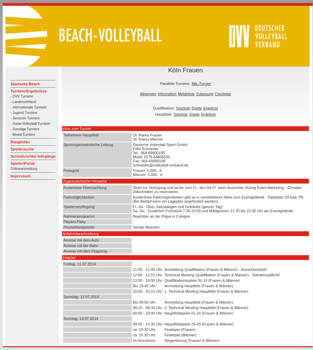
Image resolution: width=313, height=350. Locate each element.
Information (167, 94)
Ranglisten (20, 142)
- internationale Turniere (29, 107)
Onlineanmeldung (24, 169)
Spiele (196, 108)
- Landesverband (23, 102)
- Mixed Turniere (23, 134)
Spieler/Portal (23, 163)
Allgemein (148, 94)
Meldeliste (186, 94)
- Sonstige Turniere (25, 129)
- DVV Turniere (22, 96)
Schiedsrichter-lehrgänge (33, 156)
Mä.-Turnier (201, 84)
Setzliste (183, 108)
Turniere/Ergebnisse (29, 91)
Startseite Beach (25, 84)
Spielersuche (22, 149)
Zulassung (205, 94)
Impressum (21, 176)
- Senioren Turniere (25, 118)
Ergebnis (210, 108)
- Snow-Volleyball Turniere (30, 124)
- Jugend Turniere (24, 113)
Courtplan (223, 94)
